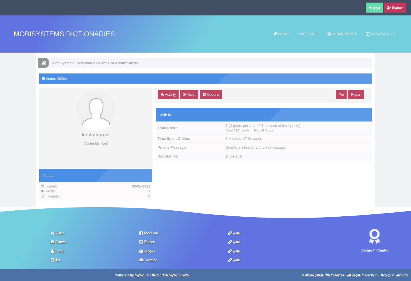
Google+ (147, 251)
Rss (55, 260)
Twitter (147, 242)
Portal (308, 34)
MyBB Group (179, 275)
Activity (168, 95)
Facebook (148, 233)
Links (234, 233)
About (189, 95)
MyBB (139, 275)
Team (57, 251)
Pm (341, 95)
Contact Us (380, 34)
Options (211, 95)
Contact (59, 242)
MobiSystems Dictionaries (64, 34)
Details (235, 156)
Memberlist (342, 34)
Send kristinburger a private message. (256, 148)
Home (281, 34)
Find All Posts (263, 130)
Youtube (148, 260)
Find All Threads (238, 130)
